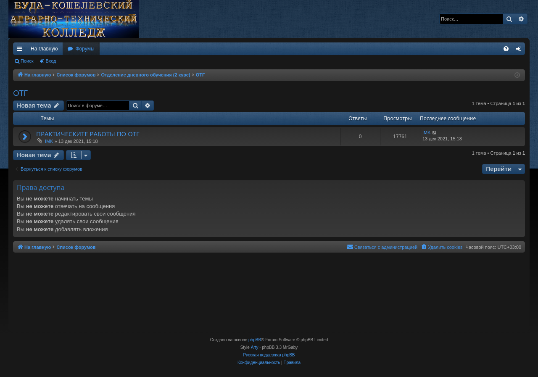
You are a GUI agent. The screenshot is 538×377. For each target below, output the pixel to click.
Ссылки (21, 50)
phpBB (254, 339)
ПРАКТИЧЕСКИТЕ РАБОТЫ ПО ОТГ (88, 133)
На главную (44, 49)
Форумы (84, 49)
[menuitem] (506, 48)
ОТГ (20, 92)
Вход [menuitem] (520, 50)
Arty (254, 347)
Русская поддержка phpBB (269, 355)
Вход (51, 60)
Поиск (27, 60)
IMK (49, 141)
